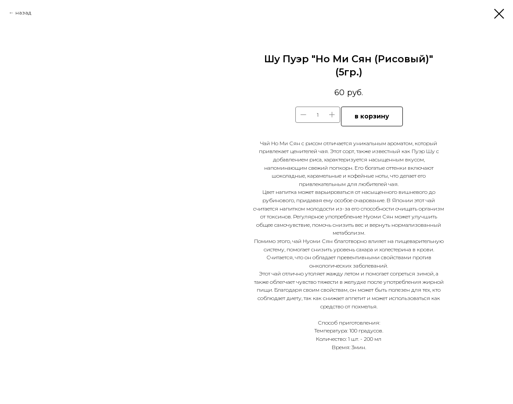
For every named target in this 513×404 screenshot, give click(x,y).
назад (23, 12)
